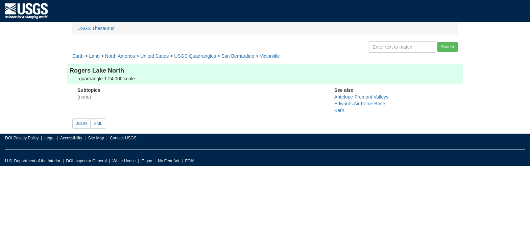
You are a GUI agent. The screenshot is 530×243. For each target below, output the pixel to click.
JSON (81, 123)
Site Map (96, 138)
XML (98, 123)
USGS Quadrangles (195, 56)
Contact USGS (123, 138)
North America (120, 56)
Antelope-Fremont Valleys (361, 97)
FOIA (190, 161)
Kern (339, 110)
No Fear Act (168, 161)
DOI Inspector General (86, 161)
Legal (49, 138)
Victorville (270, 56)
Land (94, 56)
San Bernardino (237, 56)
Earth (77, 56)
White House (124, 161)
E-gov (147, 161)
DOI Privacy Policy (22, 138)
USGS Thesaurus (95, 28)
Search (447, 47)
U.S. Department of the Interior (32, 161)
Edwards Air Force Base (359, 103)
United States (154, 56)
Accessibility (71, 138)
